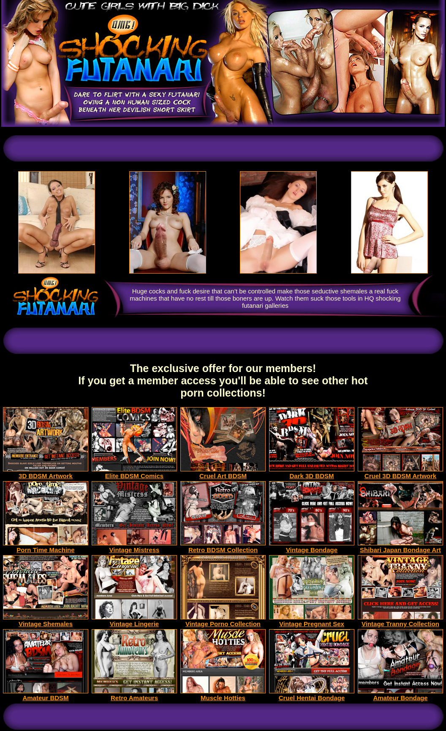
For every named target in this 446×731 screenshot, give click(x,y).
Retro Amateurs (134, 694)
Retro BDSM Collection (223, 546)
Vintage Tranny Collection (400, 620)
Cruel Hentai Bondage (311, 694)
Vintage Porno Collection (223, 620)
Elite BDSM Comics (134, 472)
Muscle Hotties (223, 694)
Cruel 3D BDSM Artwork (400, 472)
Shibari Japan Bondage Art (400, 546)
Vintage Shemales (45, 620)
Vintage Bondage (311, 546)
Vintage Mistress (134, 546)
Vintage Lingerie (134, 620)
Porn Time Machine (45, 546)
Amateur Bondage (400, 694)
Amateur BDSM (45, 694)
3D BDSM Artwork (45, 472)
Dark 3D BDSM (311, 472)
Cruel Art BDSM (223, 472)
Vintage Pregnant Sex (311, 620)
